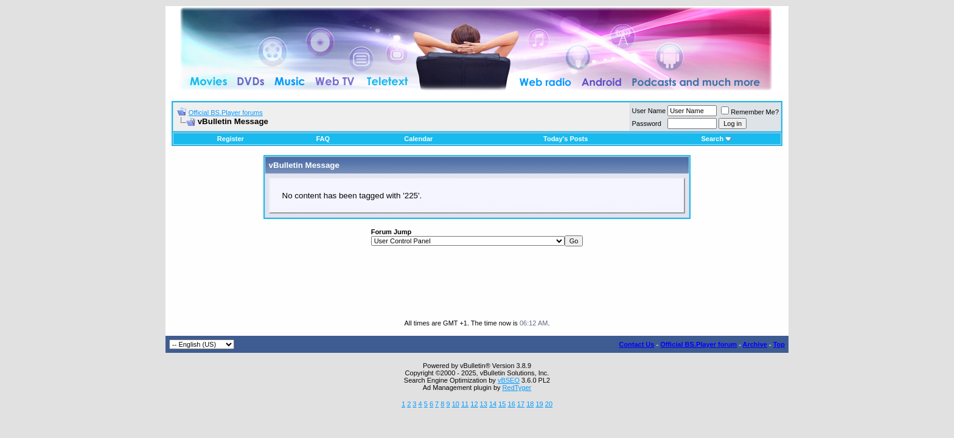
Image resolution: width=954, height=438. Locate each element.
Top (779, 344)
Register (230, 138)
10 (455, 404)
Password (646, 123)
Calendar (418, 138)
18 (530, 404)
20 (548, 404)
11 (464, 404)
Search (716, 138)
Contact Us (636, 344)
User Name (649, 110)
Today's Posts (565, 138)
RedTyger (517, 387)
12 (474, 404)
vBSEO (509, 380)
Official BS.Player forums (226, 112)
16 (511, 404)
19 (539, 404)
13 (483, 404)
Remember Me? (750, 112)
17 (520, 404)
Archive (755, 344)
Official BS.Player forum (698, 344)
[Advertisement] (477, 282)
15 (502, 404)
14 (492, 404)
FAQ (323, 138)
